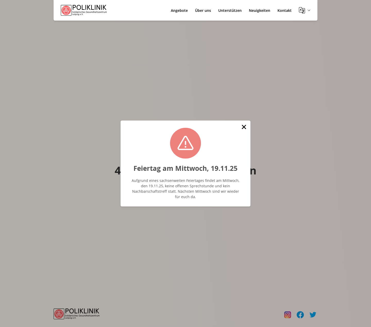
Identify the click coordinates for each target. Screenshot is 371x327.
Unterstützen (230, 10)
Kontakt (284, 10)
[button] (244, 127)
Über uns (203, 10)
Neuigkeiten (259, 10)
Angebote (179, 10)
